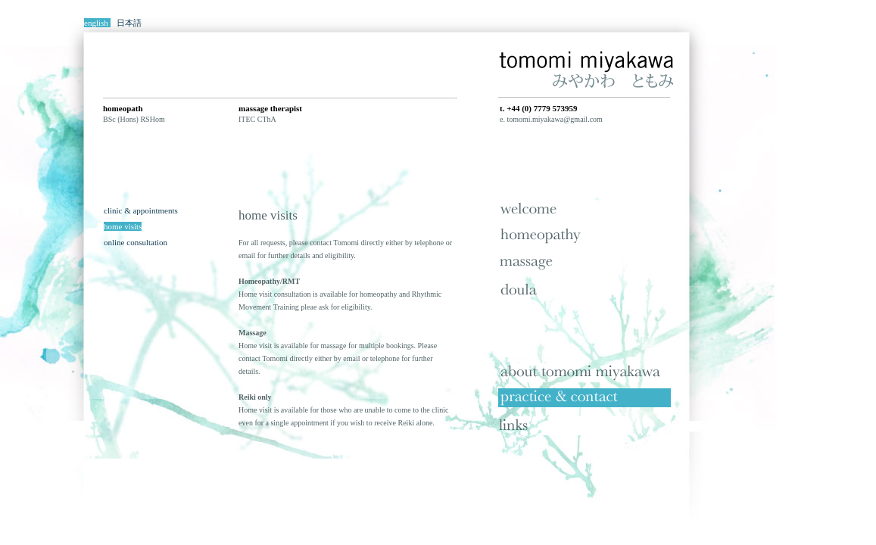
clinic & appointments (141, 210)
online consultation (135, 242)
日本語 (129, 22)
